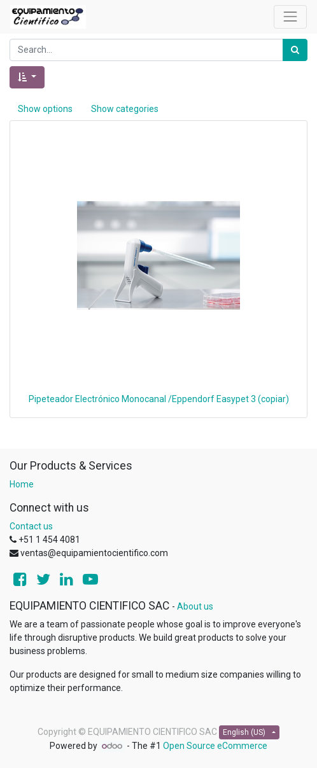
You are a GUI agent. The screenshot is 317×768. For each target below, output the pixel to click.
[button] (27, 77)
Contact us (31, 526)
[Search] (295, 50)
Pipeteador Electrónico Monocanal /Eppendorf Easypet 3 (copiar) (159, 399)
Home (22, 484)
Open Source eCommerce (215, 746)
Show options (45, 109)
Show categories (124, 109)
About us (195, 606)
